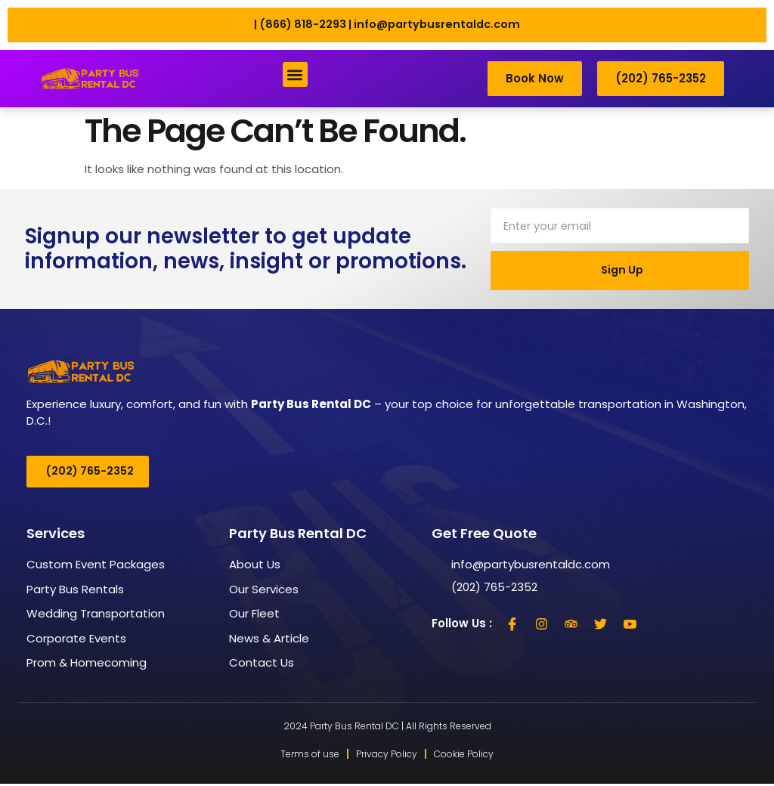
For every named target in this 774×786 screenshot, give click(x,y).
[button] (295, 75)
